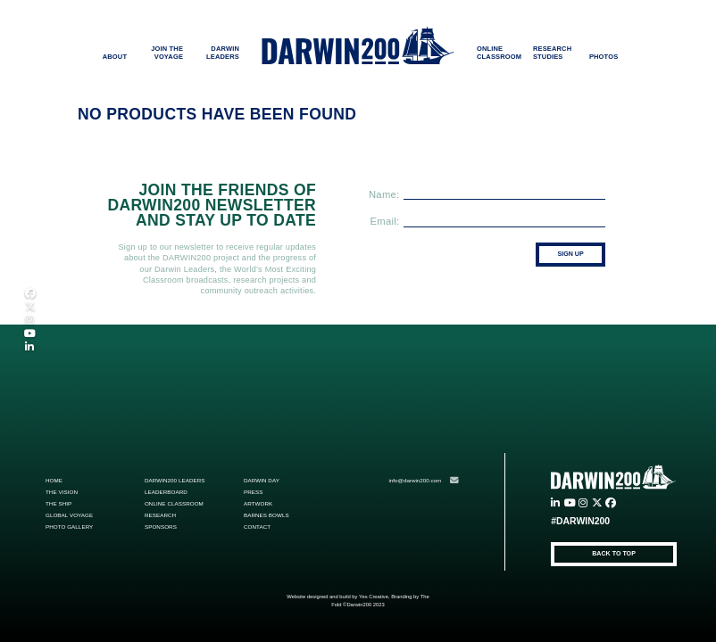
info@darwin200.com (423, 480)
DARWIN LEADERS (222, 53)
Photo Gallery (69, 526)
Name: (384, 193)
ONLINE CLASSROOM (499, 53)
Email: (385, 221)
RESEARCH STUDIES (552, 53)
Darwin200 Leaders (175, 480)
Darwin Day (261, 480)
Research (160, 515)
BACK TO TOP (614, 553)
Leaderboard (166, 492)
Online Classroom (174, 503)
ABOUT (115, 57)
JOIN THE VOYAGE (167, 53)
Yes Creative (373, 596)
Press (253, 492)
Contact (257, 526)
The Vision (62, 492)
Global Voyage (69, 515)
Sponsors (161, 526)
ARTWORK (258, 503)
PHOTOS (603, 57)
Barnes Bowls (266, 515)
